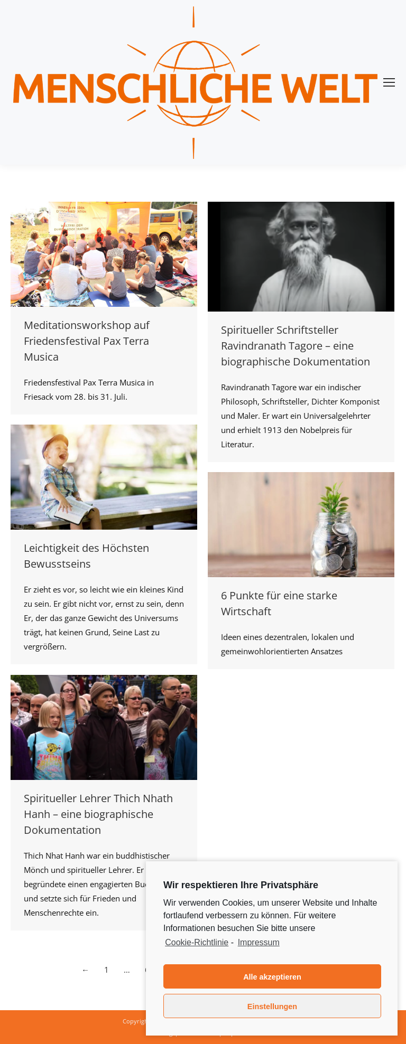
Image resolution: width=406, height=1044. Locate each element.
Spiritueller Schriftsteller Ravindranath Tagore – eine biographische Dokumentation (295, 346)
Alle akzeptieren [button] (272, 977)
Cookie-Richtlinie (196, 942)
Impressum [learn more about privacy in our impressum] (259, 942)
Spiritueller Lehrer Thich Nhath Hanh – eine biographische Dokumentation (98, 814)
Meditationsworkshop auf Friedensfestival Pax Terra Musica (87, 341)
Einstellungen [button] (272, 1006)
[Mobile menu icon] (389, 82)
